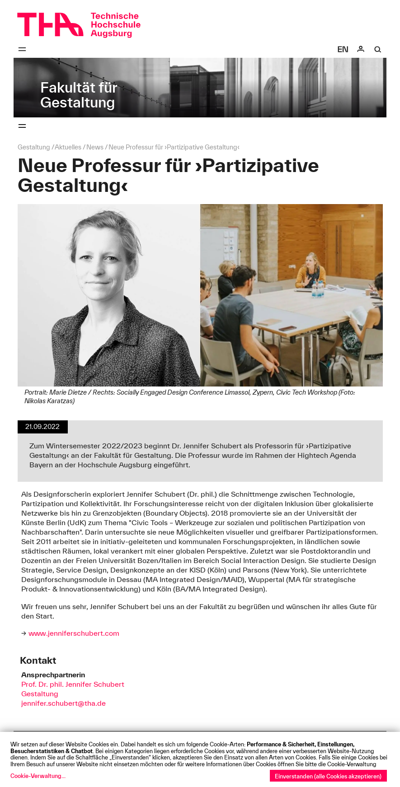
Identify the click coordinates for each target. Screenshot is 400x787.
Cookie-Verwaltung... (38, 776)
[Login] (360, 49)
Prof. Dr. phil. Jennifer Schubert (72, 684)
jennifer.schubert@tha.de (63, 703)
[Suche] (377, 49)
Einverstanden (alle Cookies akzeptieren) (328, 776)
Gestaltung (39, 693)
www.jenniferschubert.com (73, 633)
